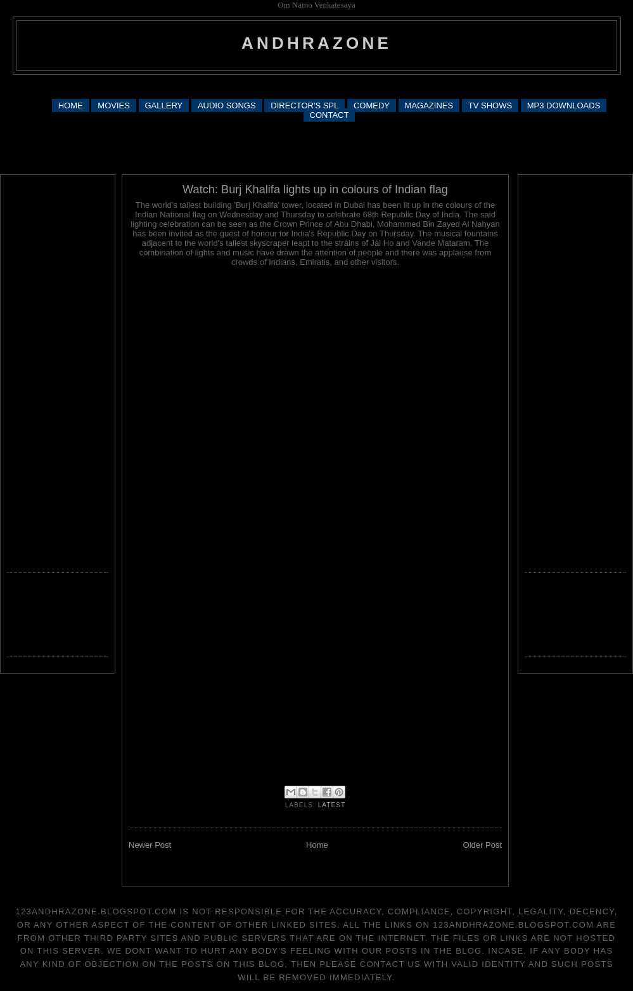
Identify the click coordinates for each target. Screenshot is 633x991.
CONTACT (329, 115)
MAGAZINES (429, 105)
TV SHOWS (490, 105)
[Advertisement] (316, 147)
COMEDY (372, 105)
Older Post (482, 845)
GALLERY (164, 105)
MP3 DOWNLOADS (564, 105)
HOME (70, 105)
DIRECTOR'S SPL (304, 105)
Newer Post (150, 845)
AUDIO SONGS (227, 105)
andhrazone (316, 43)
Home (317, 845)
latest (332, 805)
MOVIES (114, 105)
